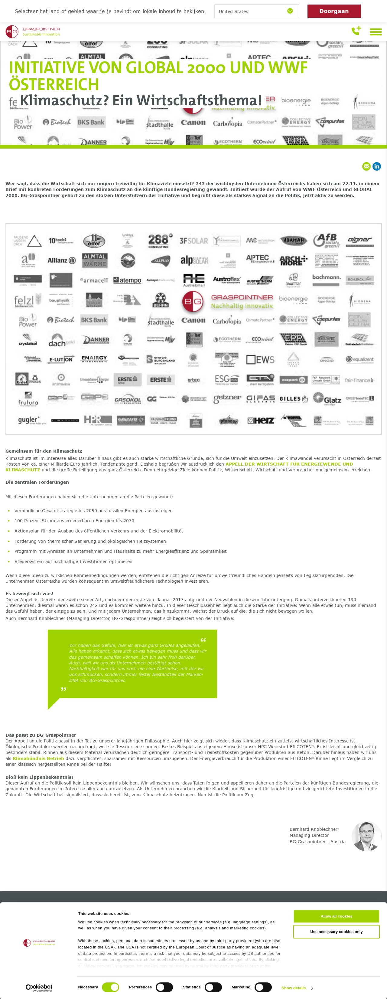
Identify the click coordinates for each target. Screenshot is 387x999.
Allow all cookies (337, 916)
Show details (293, 987)
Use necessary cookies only (336, 931)
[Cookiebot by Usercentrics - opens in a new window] (39, 988)
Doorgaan (334, 11)
